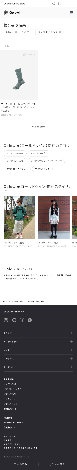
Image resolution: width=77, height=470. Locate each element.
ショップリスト (10, 393)
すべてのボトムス (15, 161)
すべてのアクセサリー (17, 169)
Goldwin (9, 32)
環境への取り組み (14, 422)
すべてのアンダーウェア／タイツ (46, 161)
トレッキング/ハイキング (47, 32)
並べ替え (57, 464)
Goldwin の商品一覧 (36, 301)
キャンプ (25, 32)
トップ (4, 301)
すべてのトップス (39, 153)
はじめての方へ (11, 383)
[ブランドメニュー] (71, 12)
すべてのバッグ (42, 169)
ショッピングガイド (12, 388)
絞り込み (20, 464)
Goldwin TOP (17, 301)
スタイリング (10, 398)
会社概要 (9, 427)
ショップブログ (11, 403)
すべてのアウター (15, 153)
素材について (10, 408)
